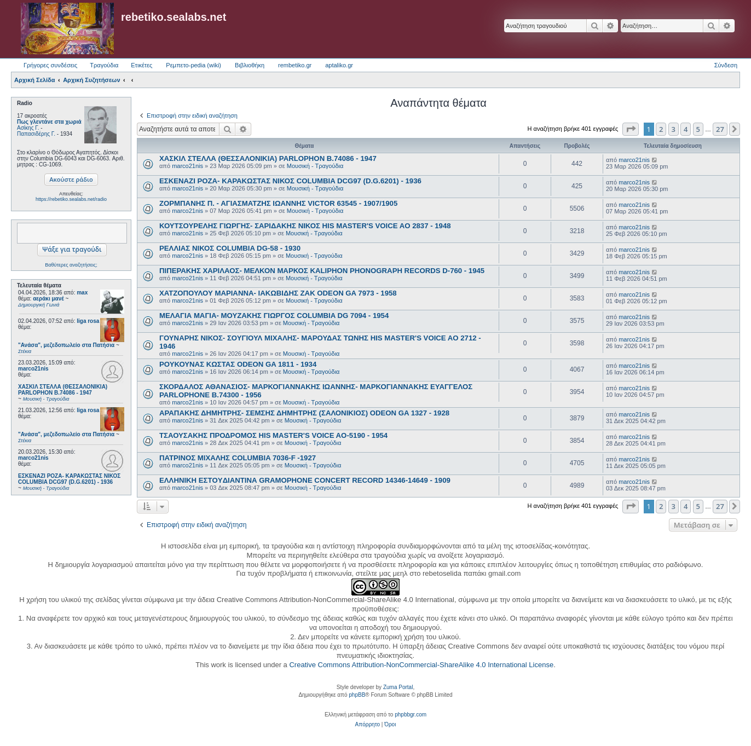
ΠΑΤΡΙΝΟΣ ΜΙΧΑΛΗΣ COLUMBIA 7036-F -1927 (237, 458)
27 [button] (720, 129)
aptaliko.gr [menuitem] (339, 65)
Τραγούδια (104, 65)
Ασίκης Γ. (28, 128)
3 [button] (673, 129)
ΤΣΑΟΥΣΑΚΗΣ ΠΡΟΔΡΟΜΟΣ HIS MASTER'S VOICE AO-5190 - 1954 (273, 435)
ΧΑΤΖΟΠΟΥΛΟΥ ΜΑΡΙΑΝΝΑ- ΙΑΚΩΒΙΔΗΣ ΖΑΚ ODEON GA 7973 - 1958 (278, 293)
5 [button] (698, 129)
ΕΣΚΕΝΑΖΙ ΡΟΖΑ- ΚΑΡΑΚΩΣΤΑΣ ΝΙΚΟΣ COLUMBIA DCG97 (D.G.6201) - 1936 (290, 181)
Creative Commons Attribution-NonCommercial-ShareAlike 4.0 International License (421, 665)
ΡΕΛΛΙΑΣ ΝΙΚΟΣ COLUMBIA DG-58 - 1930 (230, 248)
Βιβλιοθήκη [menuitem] (249, 65)
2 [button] (661, 129)
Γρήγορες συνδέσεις (50, 65)
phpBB (357, 695)
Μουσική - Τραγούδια (315, 166)
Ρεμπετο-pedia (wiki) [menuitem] (193, 65)
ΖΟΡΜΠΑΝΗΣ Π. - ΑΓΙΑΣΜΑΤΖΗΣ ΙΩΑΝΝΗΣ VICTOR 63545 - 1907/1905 (278, 203)
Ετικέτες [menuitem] (141, 65)
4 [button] (686, 129)
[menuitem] (367, 725)
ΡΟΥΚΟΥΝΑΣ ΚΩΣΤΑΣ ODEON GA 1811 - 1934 (237, 364)
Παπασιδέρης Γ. (36, 134)
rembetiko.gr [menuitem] (294, 65)
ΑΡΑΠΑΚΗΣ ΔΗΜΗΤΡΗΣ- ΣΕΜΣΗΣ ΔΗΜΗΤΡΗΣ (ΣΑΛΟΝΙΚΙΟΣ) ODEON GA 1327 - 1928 (304, 413)
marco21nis (33, 369)
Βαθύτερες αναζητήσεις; (71, 265)
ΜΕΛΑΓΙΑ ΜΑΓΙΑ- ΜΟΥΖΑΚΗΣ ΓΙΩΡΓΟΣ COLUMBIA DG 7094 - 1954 (274, 315)
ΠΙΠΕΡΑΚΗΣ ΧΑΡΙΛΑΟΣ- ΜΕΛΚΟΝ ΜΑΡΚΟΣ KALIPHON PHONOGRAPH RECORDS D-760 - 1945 (321, 271)
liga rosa (88, 321)
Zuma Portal (398, 687)
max (82, 293)
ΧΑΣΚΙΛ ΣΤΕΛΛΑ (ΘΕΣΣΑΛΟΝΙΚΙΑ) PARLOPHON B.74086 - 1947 (268, 158)
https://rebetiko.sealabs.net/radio (71, 199)
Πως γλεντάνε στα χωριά (49, 122)
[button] (630, 129)
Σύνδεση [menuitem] (725, 65)
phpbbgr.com (410, 715)
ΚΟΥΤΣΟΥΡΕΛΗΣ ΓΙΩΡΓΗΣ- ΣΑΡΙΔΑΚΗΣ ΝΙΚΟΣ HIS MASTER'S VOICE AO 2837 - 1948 (305, 226)
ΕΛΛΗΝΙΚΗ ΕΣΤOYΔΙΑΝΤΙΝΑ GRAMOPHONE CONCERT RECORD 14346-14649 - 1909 (304, 480)
